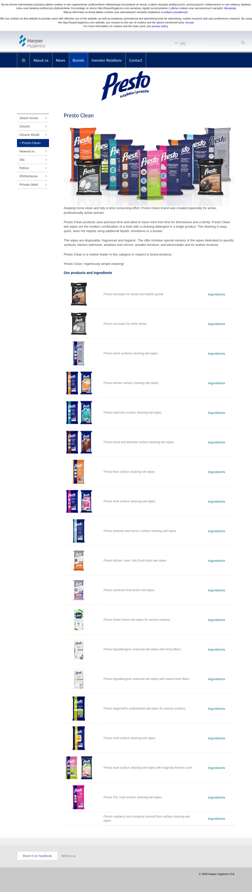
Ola (22, 160)
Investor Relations (108, 60)
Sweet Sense (28, 118)
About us (41, 60)
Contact (136, 60)
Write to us (69, 856)
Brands (79, 60)
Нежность (27, 151)
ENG (183, 43)
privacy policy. (160, 26)
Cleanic (24, 126)
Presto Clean (31, 143)
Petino (24, 168)
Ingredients (216, 294)
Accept (190, 22)
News (61, 60)
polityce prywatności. (176, 12)
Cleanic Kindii (29, 134)
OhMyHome (28, 176)
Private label (28, 185)
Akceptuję (230, 8)
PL (176, 43)
